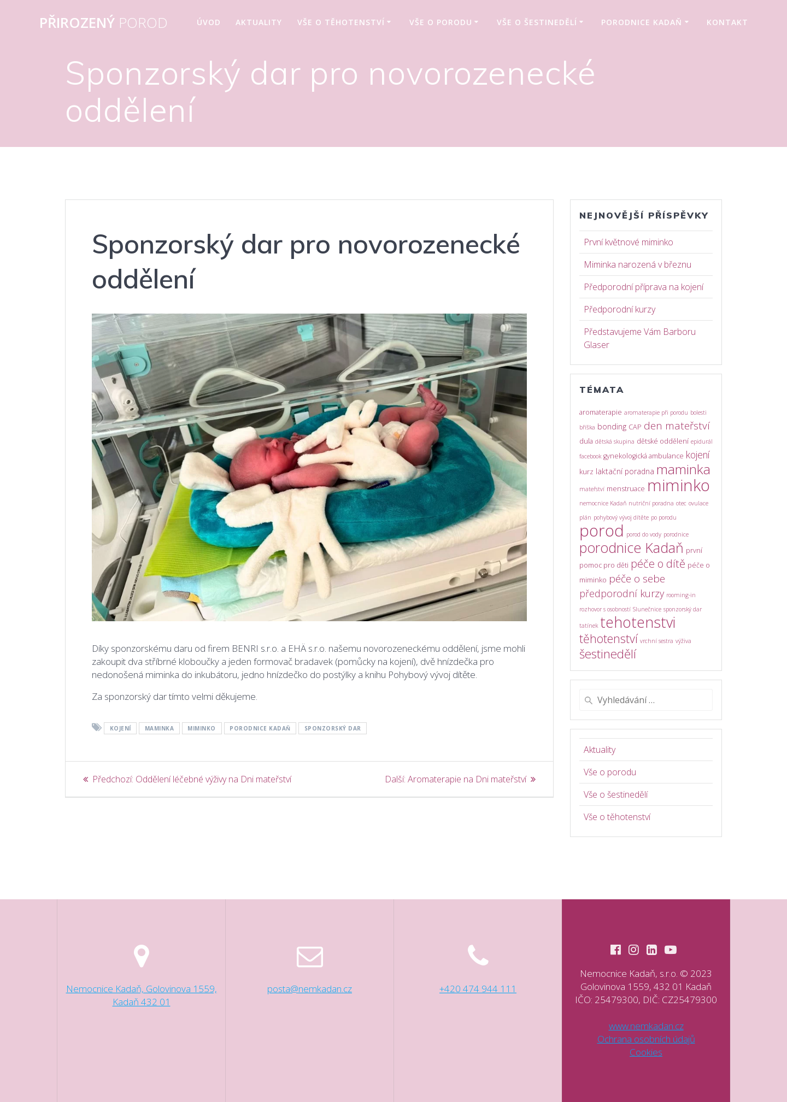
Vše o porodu (440, 22)
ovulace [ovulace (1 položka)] (698, 503)
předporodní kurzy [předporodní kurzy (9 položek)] (621, 593)
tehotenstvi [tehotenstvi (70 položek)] (638, 622)
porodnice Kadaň (260, 728)
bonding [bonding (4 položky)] (611, 426)
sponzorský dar (332, 728)
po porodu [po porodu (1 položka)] (664, 517)
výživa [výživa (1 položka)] (683, 641)
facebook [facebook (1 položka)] (590, 456)
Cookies (646, 1052)
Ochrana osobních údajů (646, 1039)
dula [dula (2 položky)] (586, 441)
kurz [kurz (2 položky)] (586, 471)
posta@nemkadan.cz (309, 988)
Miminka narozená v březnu (637, 264)
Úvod (209, 22)
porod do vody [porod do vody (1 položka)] (643, 534)
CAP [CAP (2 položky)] (635, 427)
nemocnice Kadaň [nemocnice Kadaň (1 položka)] (602, 503)
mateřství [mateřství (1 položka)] (591, 489)
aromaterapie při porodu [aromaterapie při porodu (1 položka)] (656, 412)
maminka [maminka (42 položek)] (683, 469)
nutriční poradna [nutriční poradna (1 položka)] (651, 503)
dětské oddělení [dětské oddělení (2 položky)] (663, 441)
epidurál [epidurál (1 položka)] (702, 441)
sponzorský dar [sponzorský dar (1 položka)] (682, 609)
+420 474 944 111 (477, 988)
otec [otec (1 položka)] (681, 503)
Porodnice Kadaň (641, 22)
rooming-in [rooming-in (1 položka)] (681, 595)
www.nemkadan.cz (646, 1026)
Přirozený (103, 23)
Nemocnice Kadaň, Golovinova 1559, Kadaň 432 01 (141, 994)
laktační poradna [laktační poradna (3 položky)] (625, 471)
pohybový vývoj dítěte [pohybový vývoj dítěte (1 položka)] (621, 517)
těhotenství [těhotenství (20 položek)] (608, 638)
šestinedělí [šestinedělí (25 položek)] (607, 653)
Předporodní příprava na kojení (643, 287)
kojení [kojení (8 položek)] (698, 454)
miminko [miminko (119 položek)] (678, 485)
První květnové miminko (628, 242)
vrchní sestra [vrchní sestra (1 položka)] (656, 641)
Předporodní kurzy (619, 309)
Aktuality (259, 22)
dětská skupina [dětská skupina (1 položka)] (615, 441)
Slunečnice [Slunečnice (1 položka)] (647, 609)
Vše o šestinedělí (537, 22)
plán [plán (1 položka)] (585, 517)
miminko (201, 728)
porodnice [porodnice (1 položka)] (676, 534)
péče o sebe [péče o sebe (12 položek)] (637, 578)
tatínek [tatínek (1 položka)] (588, 625)
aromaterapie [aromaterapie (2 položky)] (600, 412)
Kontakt (727, 22)
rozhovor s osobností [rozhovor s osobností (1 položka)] (605, 609)
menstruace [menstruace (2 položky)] (626, 488)
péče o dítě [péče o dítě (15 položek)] (658, 563)
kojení (120, 728)
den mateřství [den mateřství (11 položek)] (677, 426)
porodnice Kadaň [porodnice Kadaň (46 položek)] (631, 547)
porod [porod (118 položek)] (601, 530)
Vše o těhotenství (341, 22)
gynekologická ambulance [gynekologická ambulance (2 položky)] (643, 456)
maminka (159, 728)
